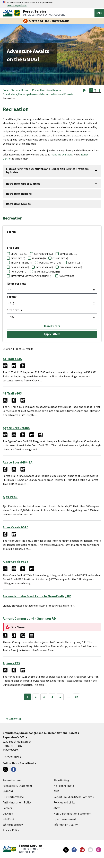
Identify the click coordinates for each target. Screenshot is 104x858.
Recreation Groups (18, 204)
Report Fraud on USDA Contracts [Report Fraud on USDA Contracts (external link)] (74, 797)
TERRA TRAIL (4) (75, 262)
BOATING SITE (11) (68, 253)
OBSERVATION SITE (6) (50, 262)
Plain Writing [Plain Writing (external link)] (61, 780)
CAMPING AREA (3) (20, 267)
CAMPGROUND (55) (43, 253)
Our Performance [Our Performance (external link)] (13, 797)
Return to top (13, 718)
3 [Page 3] (44, 697)
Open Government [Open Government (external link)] (65, 819)
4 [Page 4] (52, 697)
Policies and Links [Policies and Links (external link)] (64, 802)
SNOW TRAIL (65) (19, 253)
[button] (84, 90)
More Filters (52, 326)
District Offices (12, 757)
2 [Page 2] (36, 697)
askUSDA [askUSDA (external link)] (8, 819)
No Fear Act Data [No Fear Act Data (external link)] (64, 786)
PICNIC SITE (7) (18, 258)
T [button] (91, 90)
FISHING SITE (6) (60, 258)
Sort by (11, 297)
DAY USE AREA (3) (44, 267)
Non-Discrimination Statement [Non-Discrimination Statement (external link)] (72, 814)
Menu (99, 13)
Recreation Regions (19, 194)
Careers (7, 808)
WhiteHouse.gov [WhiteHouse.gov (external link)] (13, 825)
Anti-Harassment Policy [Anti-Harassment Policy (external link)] (17, 802)
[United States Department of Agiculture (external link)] (8, 13)
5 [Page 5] (60, 697)
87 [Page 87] (76, 697)
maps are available (61, 154)
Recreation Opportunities (23, 184)
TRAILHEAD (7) (39, 258)
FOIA (56, 791)
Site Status (14, 310)
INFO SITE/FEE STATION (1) (47, 271)
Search (11, 232)
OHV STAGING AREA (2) (71, 267)
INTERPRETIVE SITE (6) (21, 262)
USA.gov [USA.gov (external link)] (8, 814)
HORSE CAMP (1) (19, 271)
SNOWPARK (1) (66, 276)
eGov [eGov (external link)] (57, 808)
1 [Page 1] (27, 697)
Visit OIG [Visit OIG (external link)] (8, 791)
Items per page (16, 283)
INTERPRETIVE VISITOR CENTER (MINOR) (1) (32, 276)
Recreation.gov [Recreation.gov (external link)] (12, 780)
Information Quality (66, 825)
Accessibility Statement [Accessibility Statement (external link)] (17, 786)
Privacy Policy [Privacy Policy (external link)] (11, 830)
